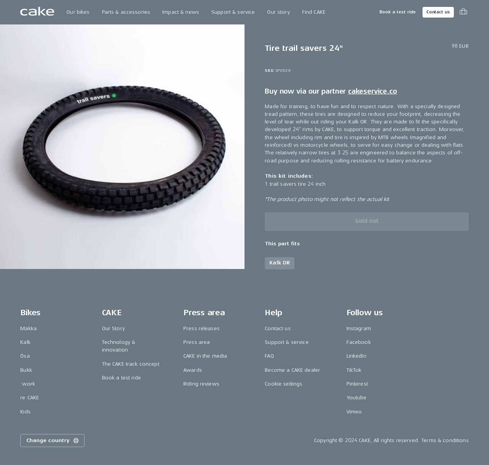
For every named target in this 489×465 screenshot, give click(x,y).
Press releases (201, 328)
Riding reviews (201, 384)
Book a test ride (397, 12)
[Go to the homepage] (37, 12)
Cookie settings (283, 384)
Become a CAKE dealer (292, 370)
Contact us (438, 12)
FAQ (269, 356)
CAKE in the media (205, 356)
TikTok (354, 370)
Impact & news (180, 12)
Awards (192, 370)
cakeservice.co (372, 91)
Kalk (25, 342)
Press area (196, 342)
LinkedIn (356, 356)
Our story (278, 12)
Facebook (359, 342)
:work (27, 384)
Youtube (357, 397)
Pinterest (357, 384)
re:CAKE (29, 397)
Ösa (24, 356)
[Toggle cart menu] (463, 12)
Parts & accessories (126, 12)
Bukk (26, 370)
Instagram (359, 328)
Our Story (113, 328)
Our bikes (77, 12)
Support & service (233, 12)
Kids (25, 412)
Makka (28, 328)
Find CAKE (313, 12)
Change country (53, 440)
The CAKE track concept (130, 364)
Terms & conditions (445, 440)
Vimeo (354, 412)
